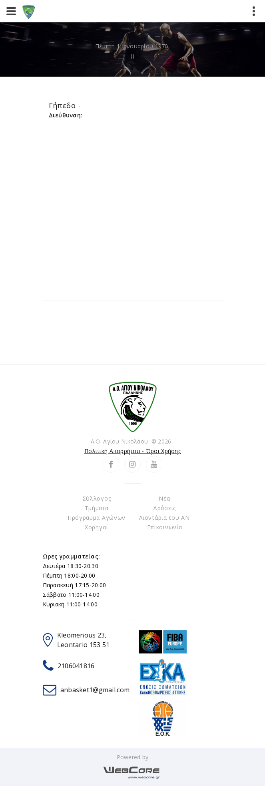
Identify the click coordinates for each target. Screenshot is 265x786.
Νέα (164, 498)
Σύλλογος (96, 498)
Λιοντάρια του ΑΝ (164, 517)
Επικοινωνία (164, 527)
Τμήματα (97, 508)
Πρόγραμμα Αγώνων (97, 517)
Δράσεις (164, 508)
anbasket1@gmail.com (95, 689)
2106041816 (76, 665)
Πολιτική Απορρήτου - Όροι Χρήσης (132, 451)
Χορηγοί (96, 527)
